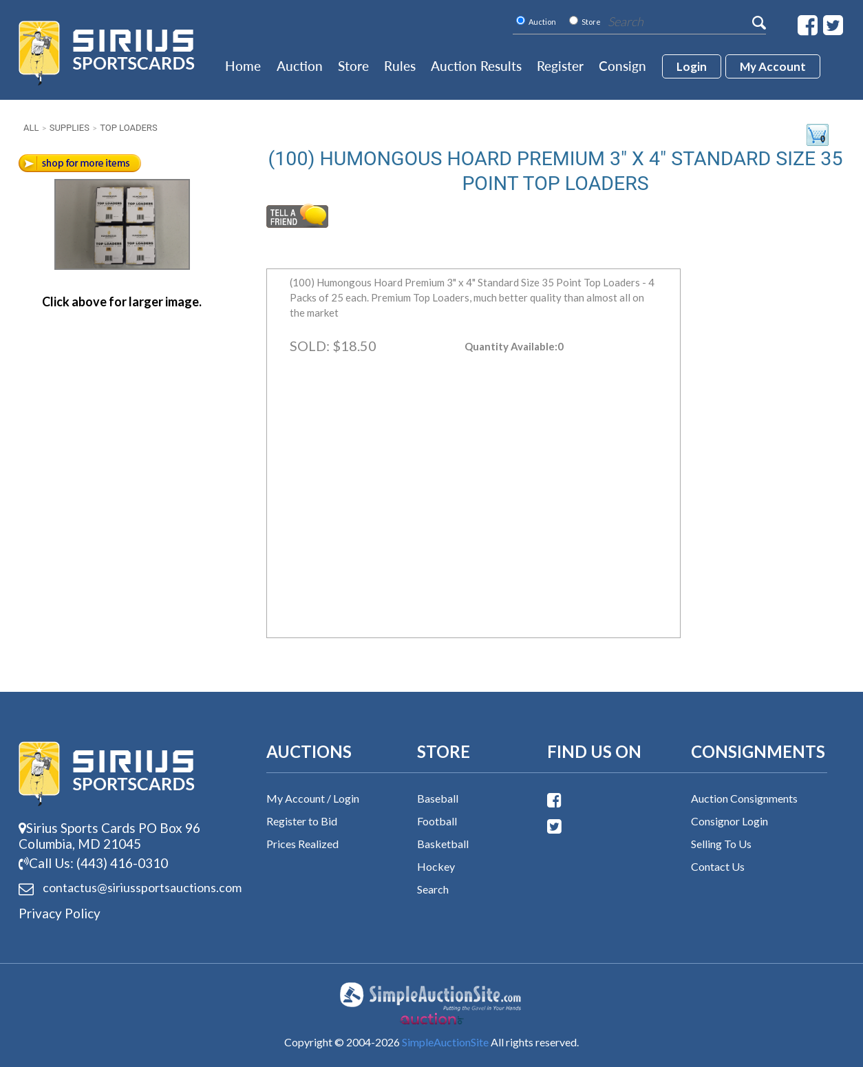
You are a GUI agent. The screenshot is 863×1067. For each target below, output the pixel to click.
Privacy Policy (59, 913)
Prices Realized (302, 843)
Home (243, 66)
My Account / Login (312, 798)
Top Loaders (128, 128)
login (691, 66)
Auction (300, 66)
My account (773, 66)
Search (433, 889)
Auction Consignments (744, 798)
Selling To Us (721, 843)
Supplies (69, 128)
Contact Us (718, 866)
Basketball (443, 843)
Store (353, 66)
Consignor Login (729, 820)
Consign (622, 66)
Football (437, 820)
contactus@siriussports (125, 888)
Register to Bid (301, 820)
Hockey (436, 866)
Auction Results (476, 66)
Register (560, 66)
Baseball (437, 798)
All (31, 128)
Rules (400, 66)
